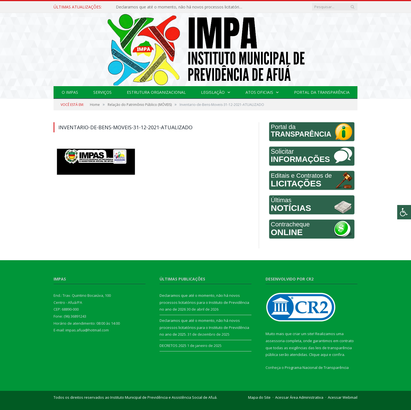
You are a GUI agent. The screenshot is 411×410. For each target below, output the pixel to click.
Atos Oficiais (259, 92)
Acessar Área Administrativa (299, 397)
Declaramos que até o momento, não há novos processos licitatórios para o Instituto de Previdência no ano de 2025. (204, 327)
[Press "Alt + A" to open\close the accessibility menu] (404, 212)
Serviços (102, 92)
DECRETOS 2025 (173, 345)
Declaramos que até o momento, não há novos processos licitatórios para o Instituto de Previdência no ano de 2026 (181, 7)
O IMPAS (70, 92)
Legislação (213, 92)
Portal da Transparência (322, 92)
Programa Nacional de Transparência (317, 367)
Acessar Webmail (342, 397)
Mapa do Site (259, 397)
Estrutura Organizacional (156, 92)
